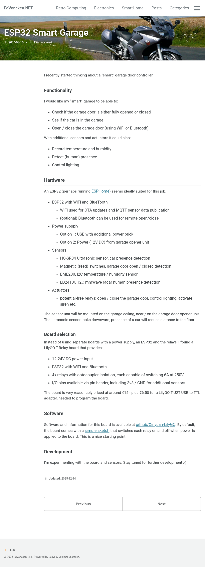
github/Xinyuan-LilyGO (160, 438)
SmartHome (132, 8)
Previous (83, 519)
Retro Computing (71, 8)
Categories (179, 8)
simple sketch (99, 444)
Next (161, 519)
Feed (9, 550)
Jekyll (52, 556)
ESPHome (103, 195)
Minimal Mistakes (70, 556)
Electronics (104, 8)
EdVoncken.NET (18, 8)
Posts (156, 8)
